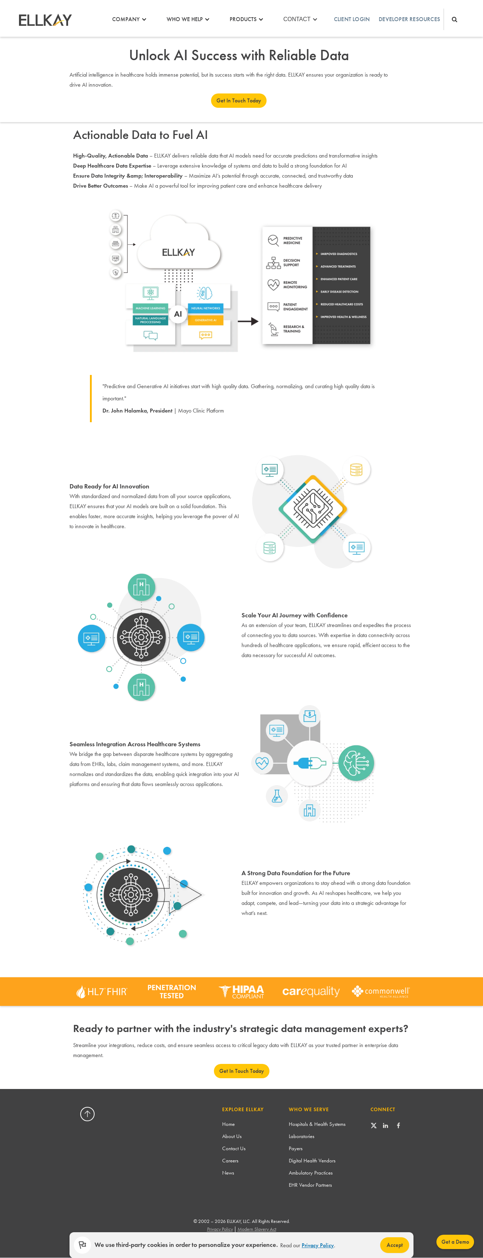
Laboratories (301, 1136)
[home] (45, 19)
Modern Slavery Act (257, 1229)
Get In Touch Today (238, 100)
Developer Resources (409, 19)
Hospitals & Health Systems (317, 1124)
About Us (232, 1136)
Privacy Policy (318, 1245)
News (228, 1173)
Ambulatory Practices (311, 1173)
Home (228, 1124)
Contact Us (233, 1148)
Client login (352, 19)
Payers (295, 1148)
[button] (131, 19)
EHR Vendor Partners (310, 1185)
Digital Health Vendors (312, 1160)
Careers (230, 1160)
